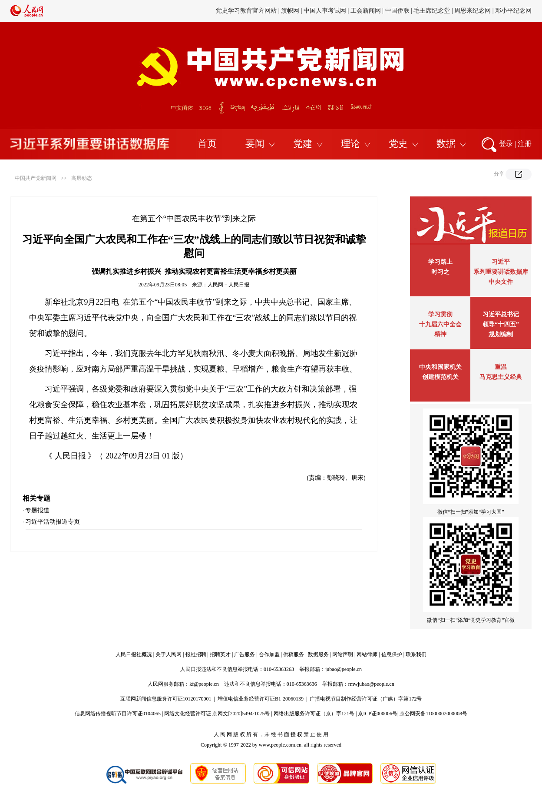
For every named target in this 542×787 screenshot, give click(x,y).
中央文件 (501, 282)
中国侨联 (397, 10)
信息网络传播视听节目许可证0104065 (118, 714)
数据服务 (318, 654)
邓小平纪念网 (513, 10)
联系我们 (416, 654)
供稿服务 (293, 654)
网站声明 (342, 654)
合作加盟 (269, 654)
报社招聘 (195, 654)
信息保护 (391, 654)
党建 (302, 143)
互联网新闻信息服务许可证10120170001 (166, 699)
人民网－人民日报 (228, 285)
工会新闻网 (365, 10)
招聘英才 (220, 654)
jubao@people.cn (343, 669)
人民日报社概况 (134, 654)
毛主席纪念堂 (431, 10)
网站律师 (367, 654)
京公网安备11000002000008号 (433, 714)
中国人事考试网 (325, 10)
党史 (398, 143)
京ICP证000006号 (377, 714)
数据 (446, 143)
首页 (207, 143)
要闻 (254, 143)
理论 (350, 143)
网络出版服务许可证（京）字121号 (314, 714)
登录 (506, 143)
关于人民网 (168, 654)
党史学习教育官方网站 (247, 10)
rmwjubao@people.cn (371, 684)
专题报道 (37, 510)
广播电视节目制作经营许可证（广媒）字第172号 (366, 699)
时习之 (440, 272)
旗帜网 (290, 10)
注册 (525, 143)
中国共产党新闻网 (35, 178)
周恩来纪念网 (472, 10)
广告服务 (244, 654)
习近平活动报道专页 (52, 521)
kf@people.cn (203, 684)
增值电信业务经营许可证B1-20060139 (261, 699)
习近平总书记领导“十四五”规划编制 (501, 324)
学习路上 (440, 262)
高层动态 (81, 178)
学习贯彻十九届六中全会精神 (440, 324)
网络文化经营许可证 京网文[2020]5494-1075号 (217, 714)
